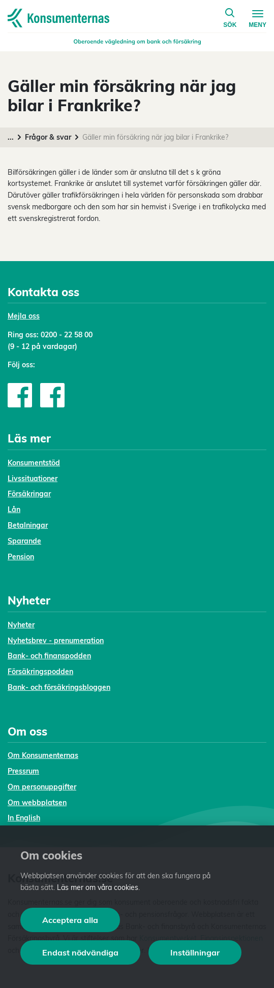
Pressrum (23, 771)
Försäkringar (29, 493)
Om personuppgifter (42, 786)
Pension (21, 556)
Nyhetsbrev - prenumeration (56, 640)
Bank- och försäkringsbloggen (59, 687)
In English (24, 817)
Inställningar (195, 952)
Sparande (24, 541)
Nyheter (21, 624)
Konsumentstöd (34, 462)
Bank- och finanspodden (49, 655)
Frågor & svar (48, 137)
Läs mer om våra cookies (97, 887)
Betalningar (28, 525)
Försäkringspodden (40, 671)
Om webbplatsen (37, 802)
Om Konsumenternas (43, 755)
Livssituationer (32, 478)
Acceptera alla (70, 920)
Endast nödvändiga (80, 952)
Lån (14, 509)
